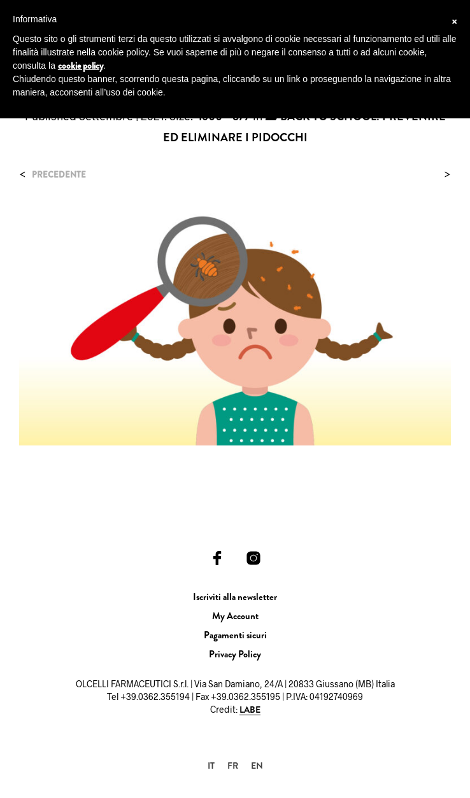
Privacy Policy (235, 654)
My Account (235, 616)
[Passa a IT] (211, 765)
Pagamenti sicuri (235, 635)
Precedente (59, 175)
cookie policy (80, 65)
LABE (249, 710)
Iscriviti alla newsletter (235, 597)
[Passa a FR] (233, 765)
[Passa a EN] (257, 765)
